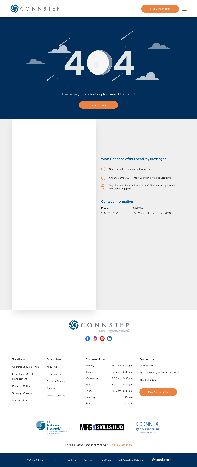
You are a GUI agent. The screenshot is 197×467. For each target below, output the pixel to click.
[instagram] (95, 339)
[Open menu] (184, 8)
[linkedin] (109, 339)
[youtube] (102, 339)
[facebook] (87, 339)
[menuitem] (26, 366)
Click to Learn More (120, 444)
